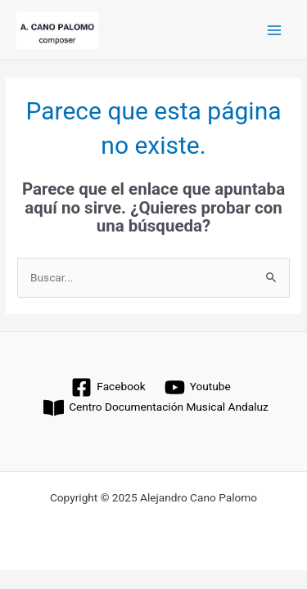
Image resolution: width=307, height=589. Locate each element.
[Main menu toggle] (274, 30)
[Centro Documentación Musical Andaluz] (156, 408)
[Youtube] (197, 387)
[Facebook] (108, 387)
